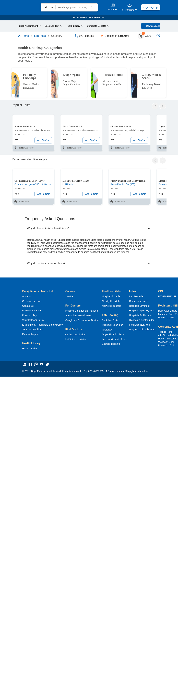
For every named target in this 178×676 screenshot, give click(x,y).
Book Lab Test (53, 25)
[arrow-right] (162, 108)
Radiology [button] (110, 330)
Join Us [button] (72, 297)
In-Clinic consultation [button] (79, 340)
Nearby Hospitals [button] (114, 301)
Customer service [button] (32, 301)
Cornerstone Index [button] (145, 301)
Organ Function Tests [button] (117, 335)
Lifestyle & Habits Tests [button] (118, 339)
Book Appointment (29, 25)
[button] (25, 365)
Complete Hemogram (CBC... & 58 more (32, 188)
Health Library (74, 25)
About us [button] (27, 297)
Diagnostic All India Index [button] (148, 330)
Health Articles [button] (30, 349)
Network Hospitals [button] (115, 306)
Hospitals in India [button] (114, 297)
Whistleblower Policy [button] (33, 320)
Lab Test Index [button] (142, 297)
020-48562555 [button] (96, 372)
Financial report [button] (30, 335)
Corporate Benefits (99, 25)
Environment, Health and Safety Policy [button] (43, 325)
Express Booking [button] (114, 344)
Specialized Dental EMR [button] (80, 316)
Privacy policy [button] (30, 316)
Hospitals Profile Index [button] (147, 316)
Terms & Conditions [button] (33, 330)
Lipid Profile (69, 186)
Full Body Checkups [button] (115, 325)
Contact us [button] (28, 306)
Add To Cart (42, 142)
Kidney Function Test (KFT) (125, 186)
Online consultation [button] (78, 335)
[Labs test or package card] (33, 134)
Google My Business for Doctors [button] (85, 321)
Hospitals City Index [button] (145, 306)
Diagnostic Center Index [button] (148, 320)
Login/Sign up (149, 7)
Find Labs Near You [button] (145, 325)
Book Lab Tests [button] (113, 321)
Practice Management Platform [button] (85, 311)
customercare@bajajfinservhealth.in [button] (132, 372)
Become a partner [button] (32, 311)
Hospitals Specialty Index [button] (148, 311)
